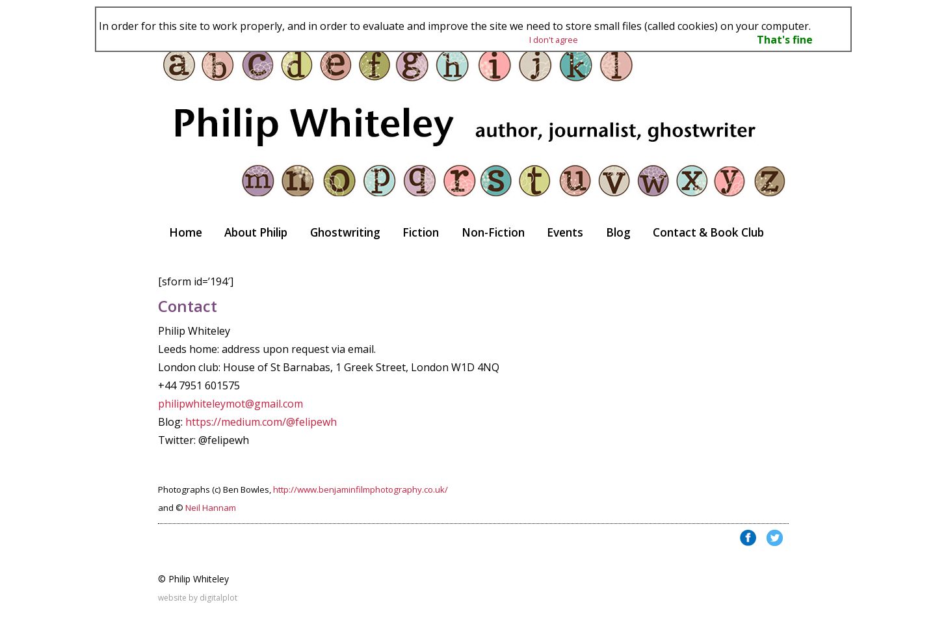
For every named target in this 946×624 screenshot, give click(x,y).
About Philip (255, 232)
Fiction (420, 232)
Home (185, 232)
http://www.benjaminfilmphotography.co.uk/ (360, 489)
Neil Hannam (210, 508)
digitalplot (218, 597)
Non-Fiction (493, 232)
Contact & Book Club (708, 232)
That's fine (785, 39)
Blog (618, 232)
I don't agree (553, 40)
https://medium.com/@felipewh (261, 422)
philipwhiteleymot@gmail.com (230, 403)
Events (565, 232)
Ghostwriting (345, 232)
